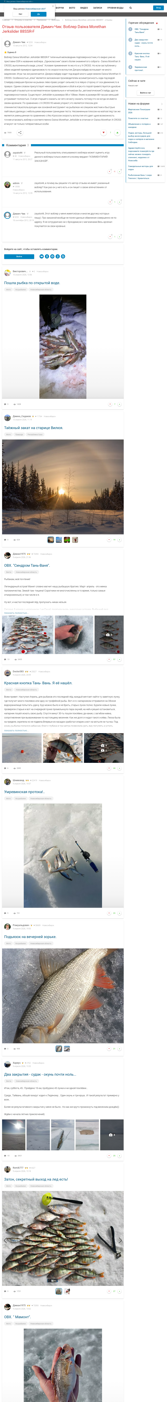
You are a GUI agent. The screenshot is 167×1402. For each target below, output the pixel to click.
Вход (158, 8)
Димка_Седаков (22, 416)
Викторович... (20, 271)
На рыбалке (20, 290)
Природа (19, 434)
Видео (84, 8)
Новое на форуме (139, 103)
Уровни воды (115, 8)
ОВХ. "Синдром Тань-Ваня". (141, 30)
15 (8, 1156)
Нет (20, 14)
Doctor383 (18, 671)
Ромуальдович (21, 925)
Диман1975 (19, 553)
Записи (97, 8)
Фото (72, 8)
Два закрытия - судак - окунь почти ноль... (144, 43)
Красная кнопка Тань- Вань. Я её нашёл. (142, 56)
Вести (8, 572)
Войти (19, 256)
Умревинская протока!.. (141, 68)
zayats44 (17, 152)
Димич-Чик (19, 42)
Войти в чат (145, 93)
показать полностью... (16, 613)
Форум (60, 8)
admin (16, 183)
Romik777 (18, 1167)
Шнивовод (18, 780)
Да (38, 14)
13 (8, 659)
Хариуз (16, 1062)
